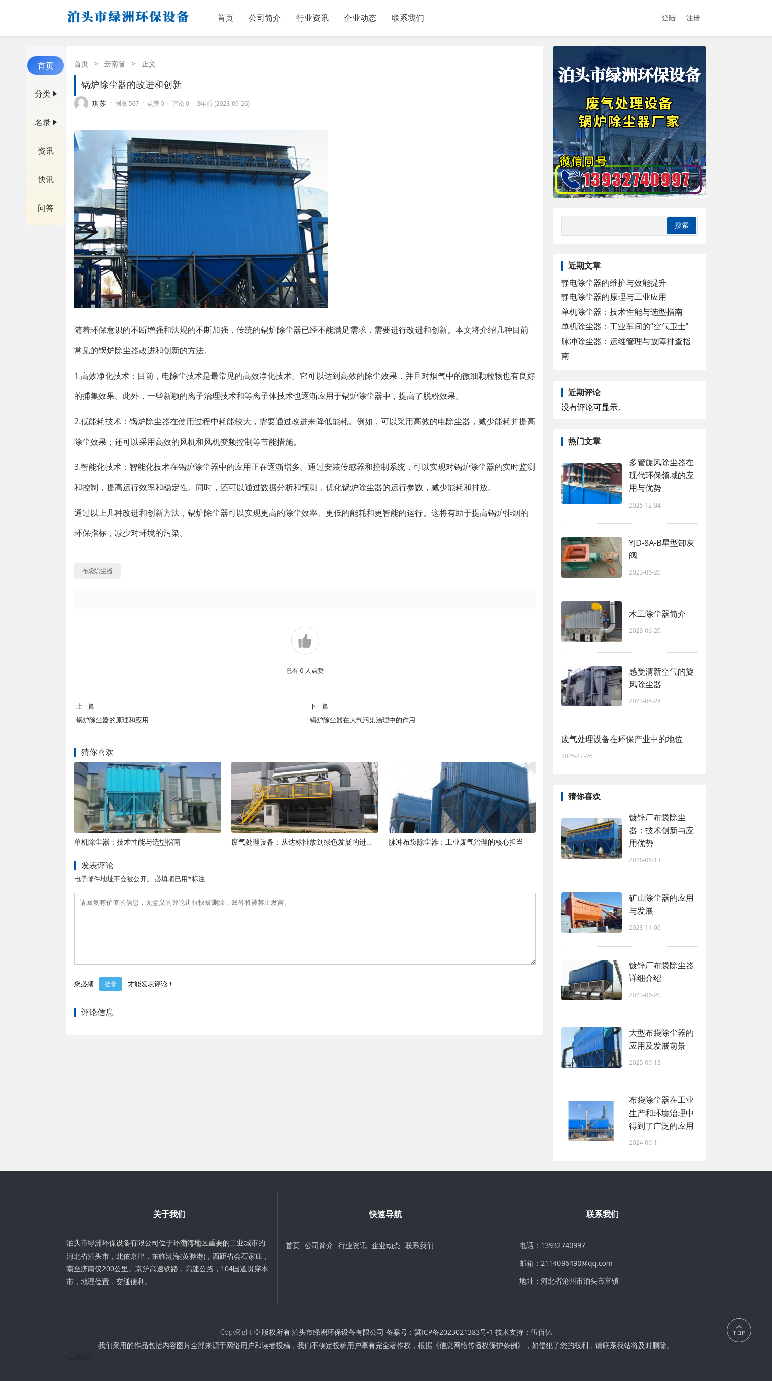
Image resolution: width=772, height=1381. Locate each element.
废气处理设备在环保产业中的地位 (622, 739)
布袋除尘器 (97, 570)
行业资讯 (312, 17)
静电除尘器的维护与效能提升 (613, 282)
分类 (42, 93)
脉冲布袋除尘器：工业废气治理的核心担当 (456, 842)
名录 (42, 122)
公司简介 (265, 17)
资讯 (46, 150)
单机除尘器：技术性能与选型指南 (127, 842)
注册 (693, 17)
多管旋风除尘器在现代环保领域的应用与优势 (661, 475)
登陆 (668, 17)
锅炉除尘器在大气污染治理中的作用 (362, 719)
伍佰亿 (541, 1332)
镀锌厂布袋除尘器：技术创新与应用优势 (661, 830)
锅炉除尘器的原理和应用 (112, 719)
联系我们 (408, 17)
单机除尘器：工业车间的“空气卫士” (624, 326)
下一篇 (319, 706)
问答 (46, 207)
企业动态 (360, 17)
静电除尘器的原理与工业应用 (613, 296)
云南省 (114, 64)
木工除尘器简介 (657, 613)
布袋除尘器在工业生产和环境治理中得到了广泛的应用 (661, 1112)
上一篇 (85, 706)
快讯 (46, 179)
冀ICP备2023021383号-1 (454, 1332)
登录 (110, 996)
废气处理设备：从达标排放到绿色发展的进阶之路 (309, 842)
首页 (225, 17)
